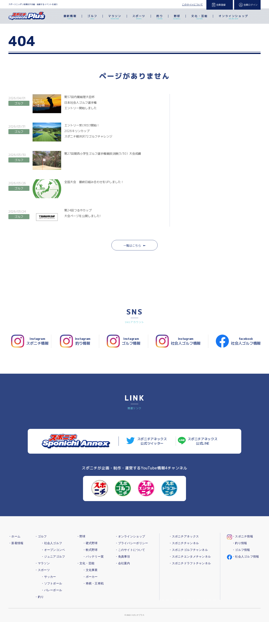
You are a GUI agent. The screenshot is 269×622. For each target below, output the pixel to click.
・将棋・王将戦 (93, 583)
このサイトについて (192, 4)
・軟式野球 (90, 549)
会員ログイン (250, 5)
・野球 (81, 536)
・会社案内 (122, 563)
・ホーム (14, 536)
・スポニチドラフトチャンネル (190, 563)
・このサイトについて (130, 549)
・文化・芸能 (85, 563)
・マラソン (42, 563)
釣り (159, 17)
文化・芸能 (199, 17)
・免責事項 (122, 556)
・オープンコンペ (53, 549)
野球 (177, 17)
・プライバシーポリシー (131, 543)
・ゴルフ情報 (241, 549)
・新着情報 (15, 543)
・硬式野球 (90, 543)
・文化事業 (90, 570)
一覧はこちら (134, 245)
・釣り (39, 596)
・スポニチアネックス (184, 536)
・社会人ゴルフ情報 (245, 556)
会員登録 (220, 5)
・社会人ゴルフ (51, 543)
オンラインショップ (233, 17)
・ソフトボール (51, 583)
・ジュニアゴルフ (53, 556)
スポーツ (138, 17)
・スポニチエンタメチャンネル (190, 556)
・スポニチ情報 (242, 536)
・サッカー (48, 576)
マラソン (114, 17)
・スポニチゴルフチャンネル (188, 549)
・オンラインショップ (130, 536)
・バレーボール (51, 590)
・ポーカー (90, 576)
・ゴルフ (41, 536)
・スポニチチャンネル (184, 543)
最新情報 (69, 17)
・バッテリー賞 (93, 556)
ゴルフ (92, 17)
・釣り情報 (239, 543)
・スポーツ (42, 570)
